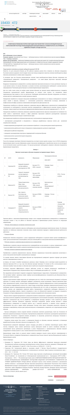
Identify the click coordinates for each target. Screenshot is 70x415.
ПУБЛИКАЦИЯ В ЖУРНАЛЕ (34, 13)
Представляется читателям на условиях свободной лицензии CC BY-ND (21, 69)
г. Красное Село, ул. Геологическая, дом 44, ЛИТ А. (44, 402)
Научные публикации (26, 394)
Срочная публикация (55, 9)
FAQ (39, 397)
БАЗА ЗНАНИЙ (45, 13)
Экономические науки (8, 41)
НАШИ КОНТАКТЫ (32, 16)
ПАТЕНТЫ (53, 13)
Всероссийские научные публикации (43, 395)
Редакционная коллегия (27, 398)
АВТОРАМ (24, 13)
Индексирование (25, 390)
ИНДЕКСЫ (40, 29)
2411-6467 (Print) (10, 1)
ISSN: (6, 1)
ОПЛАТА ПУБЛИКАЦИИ (10, 29)
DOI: (5, 4)
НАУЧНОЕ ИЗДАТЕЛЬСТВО (14, 13)
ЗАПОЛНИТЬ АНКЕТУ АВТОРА (27, 29)
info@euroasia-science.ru (43, 404)
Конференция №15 (60, 380)
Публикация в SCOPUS (48, 9)
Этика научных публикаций (27, 389)
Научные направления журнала (26, 396)
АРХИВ (59, 13)
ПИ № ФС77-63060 (45, 6)
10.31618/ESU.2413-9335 (11, 4)
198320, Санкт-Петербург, (43, 399)
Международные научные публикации (43, 392)
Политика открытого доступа (26, 392)
